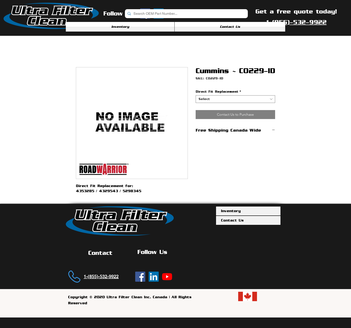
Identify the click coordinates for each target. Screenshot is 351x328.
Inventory (231, 211)
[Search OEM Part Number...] (185, 13)
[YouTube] (167, 277)
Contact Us (232, 220)
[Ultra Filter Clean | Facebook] (140, 277)
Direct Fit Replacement (218, 91)
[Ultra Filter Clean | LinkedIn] (154, 277)
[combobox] (235, 99)
